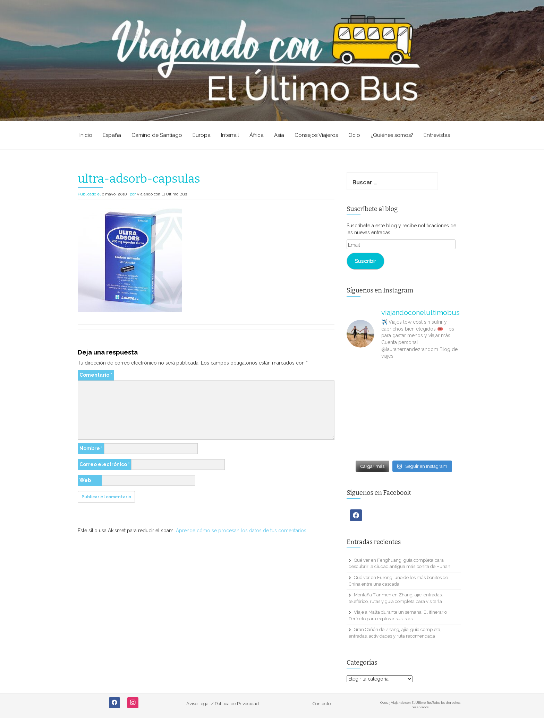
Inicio (85, 135)
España (112, 135)
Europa (202, 135)
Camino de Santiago (156, 135)
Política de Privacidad (237, 703)
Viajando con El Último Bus (162, 194)
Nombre (91, 448)
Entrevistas (437, 135)
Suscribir (365, 260)
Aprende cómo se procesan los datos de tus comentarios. (241, 530)
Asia (279, 135)
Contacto (322, 703)
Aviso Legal (198, 703)
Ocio (354, 135)
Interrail (230, 135)
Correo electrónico (104, 464)
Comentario (95, 375)
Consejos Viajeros (316, 135)
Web (85, 480)
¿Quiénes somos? (392, 135)
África (256, 135)
